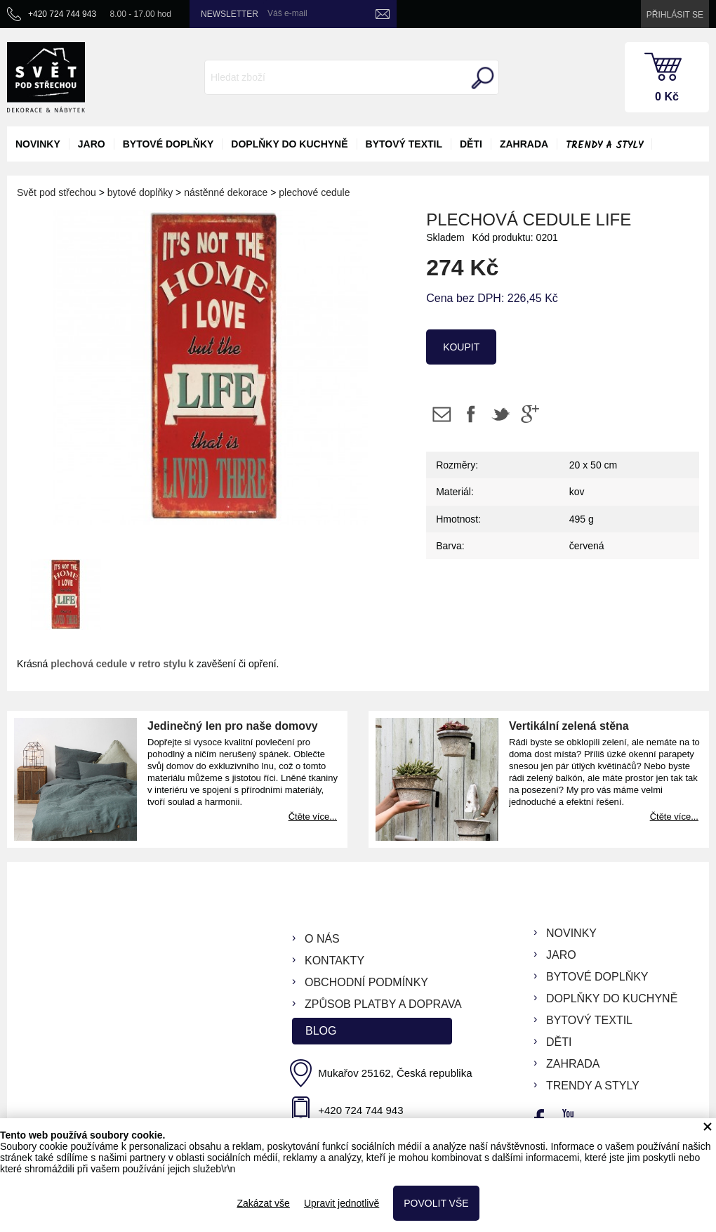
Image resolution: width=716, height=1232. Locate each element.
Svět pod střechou (56, 192)
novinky (37, 144)
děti (471, 144)
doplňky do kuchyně (289, 144)
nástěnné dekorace (225, 192)
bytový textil (404, 144)
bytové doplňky (168, 144)
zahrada (524, 144)
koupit (461, 347)
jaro (91, 144)
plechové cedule (314, 192)
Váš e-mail (287, 13)
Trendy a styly (604, 145)
